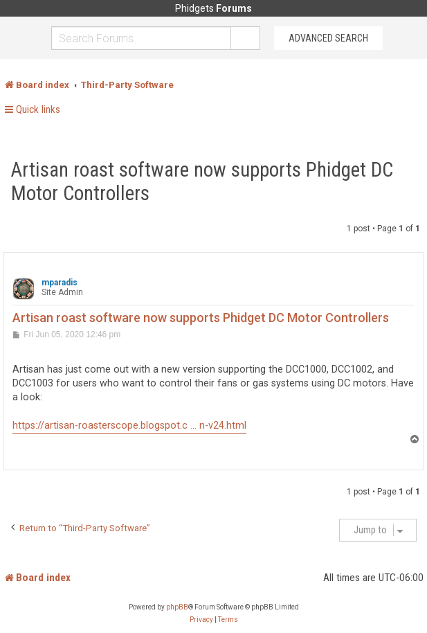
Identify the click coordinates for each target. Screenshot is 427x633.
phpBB (177, 607)
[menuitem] (201, 620)
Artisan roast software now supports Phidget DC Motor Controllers (202, 181)
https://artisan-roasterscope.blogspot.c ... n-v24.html (129, 425)
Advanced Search (328, 38)
